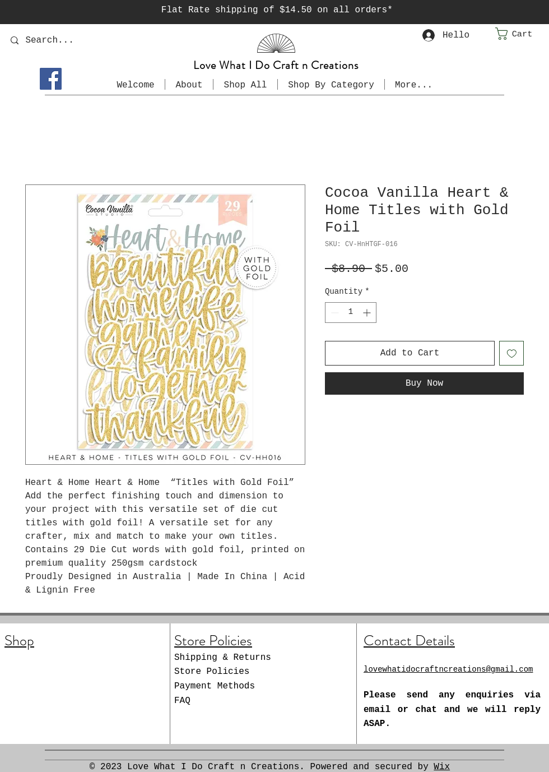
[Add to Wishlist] (511, 353)
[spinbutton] (351, 312)
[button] (522, 33)
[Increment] (368, 312)
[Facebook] (51, 79)
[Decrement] (334, 312)
